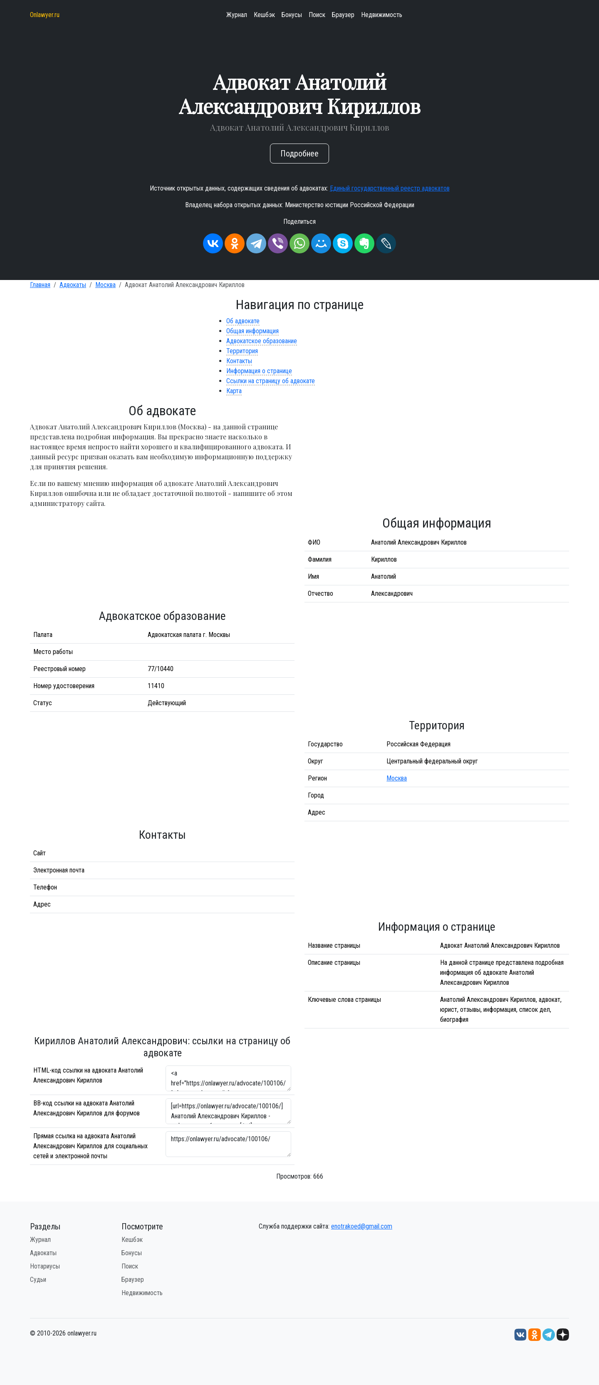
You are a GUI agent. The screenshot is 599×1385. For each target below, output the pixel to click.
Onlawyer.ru (44, 15)
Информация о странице (259, 371)
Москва (105, 285)
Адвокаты (72, 285)
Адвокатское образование (261, 341)
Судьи (38, 1279)
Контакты (239, 361)
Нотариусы (45, 1266)
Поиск (317, 15)
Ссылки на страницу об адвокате (270, 381)
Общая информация (252, 331)
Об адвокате (243, 321)
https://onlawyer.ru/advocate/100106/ (228, 1144)
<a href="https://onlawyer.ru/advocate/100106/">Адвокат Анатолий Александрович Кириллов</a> (228, 1078)
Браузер (343, 15)
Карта (234, 391)
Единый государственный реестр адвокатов (390, 188)
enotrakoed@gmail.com (361, 1226)
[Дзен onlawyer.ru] (563, 1334)
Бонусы (292, 15)
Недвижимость (381, 15)
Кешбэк (264, 15)
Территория (242, 351)
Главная (40, 285)
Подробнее (299, 154)
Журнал (236, 15)
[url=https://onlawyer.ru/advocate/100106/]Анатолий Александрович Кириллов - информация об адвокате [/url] (228, 1111)
